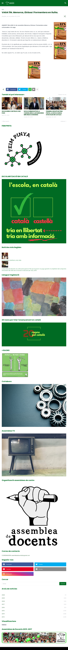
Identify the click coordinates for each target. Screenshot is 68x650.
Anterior (63, 121)
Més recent (6, 121)
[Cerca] (65, 3)
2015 (34, 611)
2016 (34, 607)
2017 (34, 604)
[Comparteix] (64, 16)
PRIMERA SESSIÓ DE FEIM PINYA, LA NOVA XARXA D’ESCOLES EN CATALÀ (54, 113)
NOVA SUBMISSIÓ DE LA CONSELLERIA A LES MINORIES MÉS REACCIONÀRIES (34, 113)
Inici (3, 9)
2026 (34, 595)
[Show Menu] (2, 3)
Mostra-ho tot (62, 94)
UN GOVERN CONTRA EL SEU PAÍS (11, 112)
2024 (34, 601)
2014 (34, 614)
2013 (34, 617)
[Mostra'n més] (37, 89)
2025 (34, 598)
